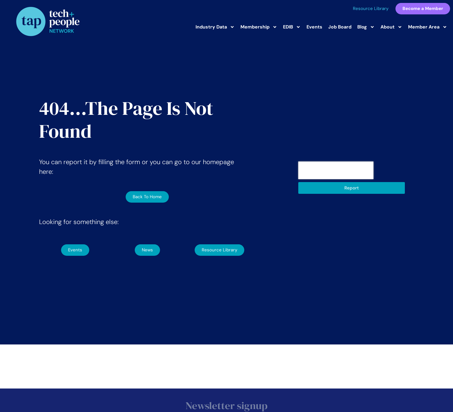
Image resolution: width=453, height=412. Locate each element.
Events (314, 27)
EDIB (292, 27)
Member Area (427, 27)
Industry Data (215, 27)
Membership (258, 27)
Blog (366, 27)
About (391, 27)
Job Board (339, 27)
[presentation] (335, 170)
